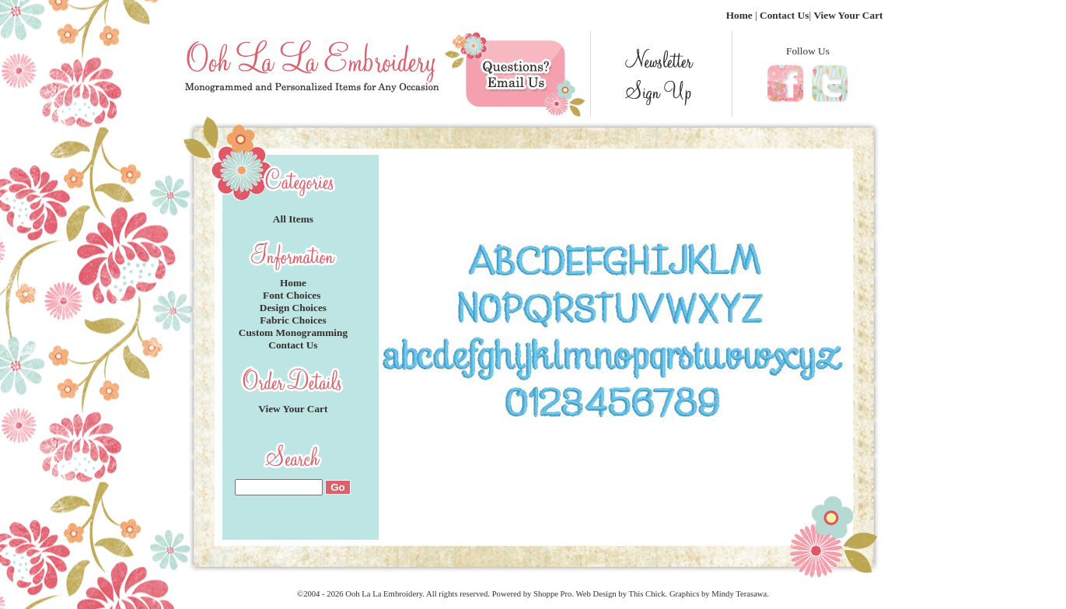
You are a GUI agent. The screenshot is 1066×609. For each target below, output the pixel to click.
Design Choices (293, 307)
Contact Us (784, 15)
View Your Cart (848, 15)
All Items (293, 219)
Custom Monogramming (293, 332)
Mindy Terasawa (739, 594)
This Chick (646, 594)
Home (739, 15)
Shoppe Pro (552, 594)
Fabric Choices (293, 320)
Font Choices (293, 295)
